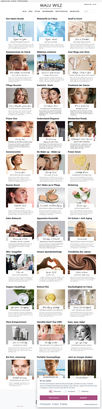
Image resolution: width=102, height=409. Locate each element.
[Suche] (89, 11)
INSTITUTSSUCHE (61, 11)
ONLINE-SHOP (74, 11)
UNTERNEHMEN (47, 11)
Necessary (57, 391)
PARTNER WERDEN (22, 1)
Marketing (85, 391)
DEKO (30, 11)
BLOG (24, 11)
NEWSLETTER (87, 4)
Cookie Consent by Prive (90, 404)
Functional (71, 391)
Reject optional (54, 398)
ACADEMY (13, 1)
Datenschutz (20, 406)
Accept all (83, 398)
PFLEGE (37, 11)
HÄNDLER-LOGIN (5, 1)
